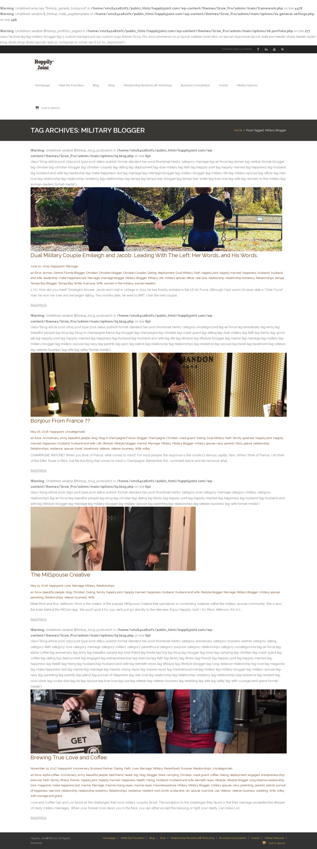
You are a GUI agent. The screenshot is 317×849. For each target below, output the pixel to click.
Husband (263, 272)
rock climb (161, 790)
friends (75, 780)
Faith (197, 272)
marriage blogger (112, 278)
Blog (152, 838)
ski (187, 790)
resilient (147, 790)
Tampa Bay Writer (70, 283)
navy (220, 443)
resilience (56, 448)
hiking (150, 780)
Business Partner (101, 768)
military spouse (175, 278)
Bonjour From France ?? (60, 420)
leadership (50, 278)
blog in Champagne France (117, 438)
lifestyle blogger (125, 443)
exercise (36, 780)
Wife (99, 283)
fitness (64, 780)
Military (166, 443)
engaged (254, 775)
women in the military (118, 283)
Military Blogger (136, 278)
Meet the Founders (132, 838)
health (141, 780)
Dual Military (184, 272)
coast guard (187, 438)
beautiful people (79, 438)
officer (190, 278)
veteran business (122, 448)
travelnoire (91, 448)
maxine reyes (143, 785)
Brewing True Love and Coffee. (69, 757)
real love (201, 278)
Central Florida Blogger (69, 272)
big (136, 775)
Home (238, 130)
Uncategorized (75, 431)
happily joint (210, 272)
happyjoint (58, 266)
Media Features (274, 838)
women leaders (145, 283)
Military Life (155, 278)
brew (162, 775)
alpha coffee (51, 775)
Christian (92, 272)
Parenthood (172, 768)
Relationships (265, 278)
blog (94, 438)
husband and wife (83, 443)
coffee (214, 775)
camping (173, 775)
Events (256, 838)
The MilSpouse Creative (60, 574)
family (237, 438)
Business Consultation (233, 838)
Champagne (157, 438)
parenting (37, 597)
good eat (248, 438)
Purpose (186, 768)
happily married (230, 272)
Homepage (109, 838)
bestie (129, 775)
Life (99, 443)
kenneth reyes (204, 780)
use (217, 790)
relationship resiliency (240, 278)
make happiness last (72, 278)
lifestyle (108, 443)
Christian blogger (110, 272)
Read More (39, 305)
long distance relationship (267, 780)
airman (47, 272)
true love (89, 283)
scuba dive (177, 790)
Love (67, 585)
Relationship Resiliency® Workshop (192, 838)
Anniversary (51, 438)
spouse (68, 448)
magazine (44, 785)
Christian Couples (134, 272)
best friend (116, 775)
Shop (163, 838)
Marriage (72, 266)
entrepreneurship (272, 775)
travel (78, 448)
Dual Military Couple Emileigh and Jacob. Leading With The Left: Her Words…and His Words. (144, 255)
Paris (239, 443)
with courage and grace (46, 796)
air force (36, 272)
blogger (142, 438)
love (33, 785)
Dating (152, 272)
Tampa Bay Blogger (44, 283)
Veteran (105, 448)
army (63, 438)
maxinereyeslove (164, 785)
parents (229, 443)
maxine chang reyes (119, 785)
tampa (279, 278)
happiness (249, 272)
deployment (166, 272)
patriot (248, 443)
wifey (146, 448)
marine (142, 443)
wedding (262, 790)
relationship (216, 278)
